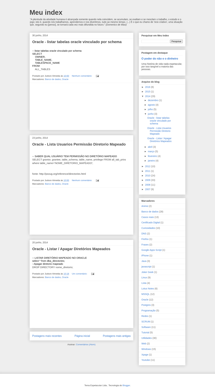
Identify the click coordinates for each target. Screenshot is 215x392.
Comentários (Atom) (85, 344)
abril (150, 147)
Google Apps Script (151, 250)
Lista (143, 283)
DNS (143, 233)
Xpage (144, 354)
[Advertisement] (81, 106)
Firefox (145, 239)
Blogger (126, 385)
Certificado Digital (150, 222)
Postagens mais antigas (117, 335)
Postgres (146, 305)
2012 (148, 166)
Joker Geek (147, 272)
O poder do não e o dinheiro (159, 58)
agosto (152, 104)
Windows (146, 349)
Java (143, 261)
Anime (144, 206)
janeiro (152, 160)
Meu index (46, 12)
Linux (144, 277)
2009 (148, 180)
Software (146, 327)
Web (143, 343)
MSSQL (145, 294)
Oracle (65, 79)
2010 (148, 175)
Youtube (145, 360)
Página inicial (82, 335)
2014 (148, 96)
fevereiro (153, 156)
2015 (148, 91)
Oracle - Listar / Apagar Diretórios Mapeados (71, 249)
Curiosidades (148, 228)
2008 (148, 184)
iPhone (145, 255)
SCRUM (145, 321)
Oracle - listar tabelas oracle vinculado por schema (77, 42)
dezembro (153, 100)
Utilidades (146, 338)
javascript (146, 266)
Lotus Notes (147, 288)
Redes (144, 316)
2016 (148, 87)
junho (151, 114)
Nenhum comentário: (82, 76)
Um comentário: (80, 273)
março (151, 151)
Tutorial (145, 332)
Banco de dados (53, 79)
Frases (145, 244)
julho (150, 109)
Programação (148, 310)
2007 (148, 189)
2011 (148, 171)
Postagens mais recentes (47, 335)
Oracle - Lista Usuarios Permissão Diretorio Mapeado (79, 144)
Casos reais (147, 217)
